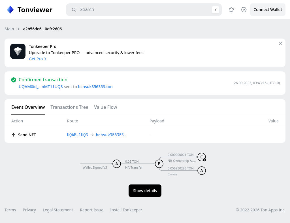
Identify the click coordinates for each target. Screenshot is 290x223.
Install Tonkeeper (126, 210)
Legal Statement (58, 210)
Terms (10, 210)
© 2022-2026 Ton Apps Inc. (260, 210)
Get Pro (38, 58)
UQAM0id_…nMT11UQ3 (41, 86)
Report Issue (91, 210)
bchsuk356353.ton (95, 86)
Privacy (29, 210)
